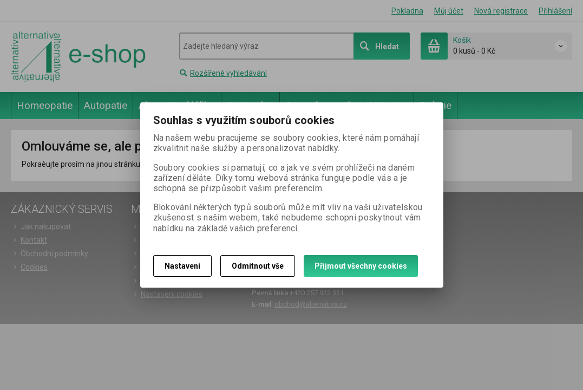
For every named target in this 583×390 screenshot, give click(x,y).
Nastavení (182, 266)
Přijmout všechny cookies (361, 266)
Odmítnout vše (258, 266)
